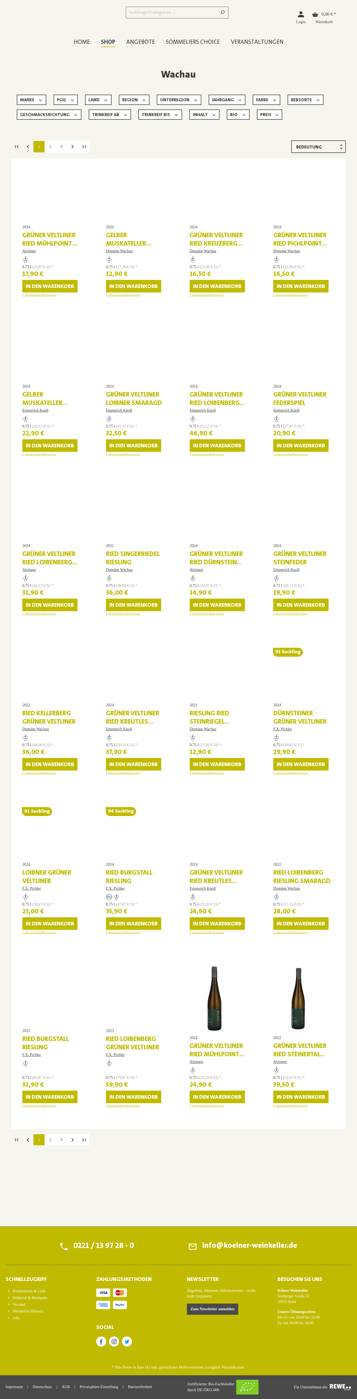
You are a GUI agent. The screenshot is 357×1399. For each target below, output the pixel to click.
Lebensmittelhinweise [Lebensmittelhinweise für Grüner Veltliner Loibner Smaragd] (123, 483)
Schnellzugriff (26, 1279)
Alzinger (29, 265)
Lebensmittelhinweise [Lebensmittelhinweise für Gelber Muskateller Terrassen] (123, 309)
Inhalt (204, 114)
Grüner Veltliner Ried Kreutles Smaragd (132, 778)
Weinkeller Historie (27, 1311)
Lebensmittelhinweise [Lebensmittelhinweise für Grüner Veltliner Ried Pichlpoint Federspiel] (290, 309)
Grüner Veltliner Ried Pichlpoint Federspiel (300, 258)
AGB (66, 1387)
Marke (31, 99)
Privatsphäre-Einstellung (98, 1387)
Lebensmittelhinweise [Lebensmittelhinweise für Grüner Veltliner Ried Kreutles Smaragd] (123, 829)
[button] (42, 1278)
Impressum (14, 1387)
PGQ (66, 99)
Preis (269, 114)
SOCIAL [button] (105, 1327)
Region (134, 99)
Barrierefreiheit (140, 1387)
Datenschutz (42, 1387)
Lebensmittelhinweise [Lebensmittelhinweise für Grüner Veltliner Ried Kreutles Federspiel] (207, 1002)
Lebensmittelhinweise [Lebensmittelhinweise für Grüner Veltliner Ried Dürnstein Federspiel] (207, 656)
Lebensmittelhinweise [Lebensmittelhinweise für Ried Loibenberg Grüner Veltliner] (123, 1176)
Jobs (16, 1318)
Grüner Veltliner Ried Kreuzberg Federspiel (216, 258)
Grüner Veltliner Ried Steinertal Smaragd (300, 1124)
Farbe (266, 99)
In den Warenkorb (50, 300)
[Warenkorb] (324, 17)
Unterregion (179, 99)
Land (98, 99)
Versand (18, 1304)
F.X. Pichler (282, 785)
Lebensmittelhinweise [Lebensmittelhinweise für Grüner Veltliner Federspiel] (290, 483)
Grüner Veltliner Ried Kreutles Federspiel (216, 951)
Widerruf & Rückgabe (29, 1298)
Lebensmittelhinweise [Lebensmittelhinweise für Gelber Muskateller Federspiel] (39, 483)
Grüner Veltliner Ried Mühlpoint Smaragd (216, 1124)
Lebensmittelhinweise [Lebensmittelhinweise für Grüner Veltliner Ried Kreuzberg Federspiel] (207, 309)
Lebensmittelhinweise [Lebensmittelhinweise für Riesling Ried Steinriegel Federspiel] (207, 829)
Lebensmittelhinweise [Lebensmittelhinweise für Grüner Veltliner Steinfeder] (290, 656)
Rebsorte (305, 99)
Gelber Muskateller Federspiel (42, 431)
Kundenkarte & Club (28, 1291)
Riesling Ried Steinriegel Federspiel (209, 778)
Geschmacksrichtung (49, 114)
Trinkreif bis (160, 114)
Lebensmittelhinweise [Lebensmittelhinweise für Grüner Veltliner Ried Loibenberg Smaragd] (207, 483)
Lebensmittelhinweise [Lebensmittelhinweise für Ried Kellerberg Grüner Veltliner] (39, 829)
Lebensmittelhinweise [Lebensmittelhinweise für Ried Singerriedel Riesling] (123, 656)
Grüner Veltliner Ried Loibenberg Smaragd (216, 431)
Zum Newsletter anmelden (212, 1309)
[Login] (301, 17)
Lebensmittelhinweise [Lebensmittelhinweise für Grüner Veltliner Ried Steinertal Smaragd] (290, 1176)
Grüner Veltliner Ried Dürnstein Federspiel (216, 604)
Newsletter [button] (203, 1279)
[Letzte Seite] (83, 146)
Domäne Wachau (119, 265)
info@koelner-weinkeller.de (249, 1246)
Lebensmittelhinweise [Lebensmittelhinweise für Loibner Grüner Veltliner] (39, 1002)
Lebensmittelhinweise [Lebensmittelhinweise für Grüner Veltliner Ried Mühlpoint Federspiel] (39, 309)
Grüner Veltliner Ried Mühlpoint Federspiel (49, 258)
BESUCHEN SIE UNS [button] (300, 1279)
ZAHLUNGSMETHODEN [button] (124, 1279)
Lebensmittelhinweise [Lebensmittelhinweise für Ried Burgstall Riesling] (123, 1002)
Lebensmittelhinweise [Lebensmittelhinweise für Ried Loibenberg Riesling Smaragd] (290, 1002)
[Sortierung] (318, 146)
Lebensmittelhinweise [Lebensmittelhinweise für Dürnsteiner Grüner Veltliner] (290, 829)
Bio (238, 114)
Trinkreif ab (110, 114)
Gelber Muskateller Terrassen (126, 258)
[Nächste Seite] (72, 146)
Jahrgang (227, 99)
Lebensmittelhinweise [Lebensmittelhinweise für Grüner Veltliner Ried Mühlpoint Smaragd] (207, 1176)
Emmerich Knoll (35, 438)
